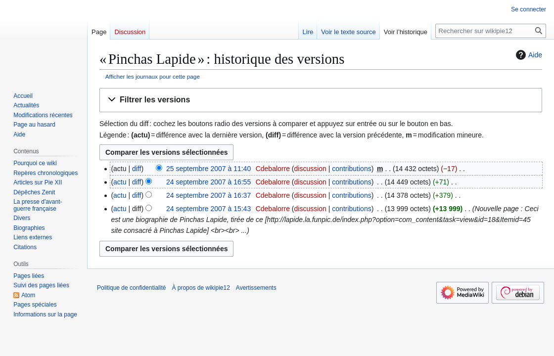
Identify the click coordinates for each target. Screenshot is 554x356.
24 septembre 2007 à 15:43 (208, 209)
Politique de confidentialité (131, 287)
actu (119, 182)
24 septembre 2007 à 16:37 (208, 195)
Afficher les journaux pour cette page (152, 76)
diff (136, 169)
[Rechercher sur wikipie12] (490, 31)
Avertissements (256, 287)
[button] (321, 100)
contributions (351, 169)
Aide (527, 55)
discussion (310, 169)
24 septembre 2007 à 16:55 (208, 182)
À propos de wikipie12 (201, 287)
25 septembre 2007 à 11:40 (208, 169)
